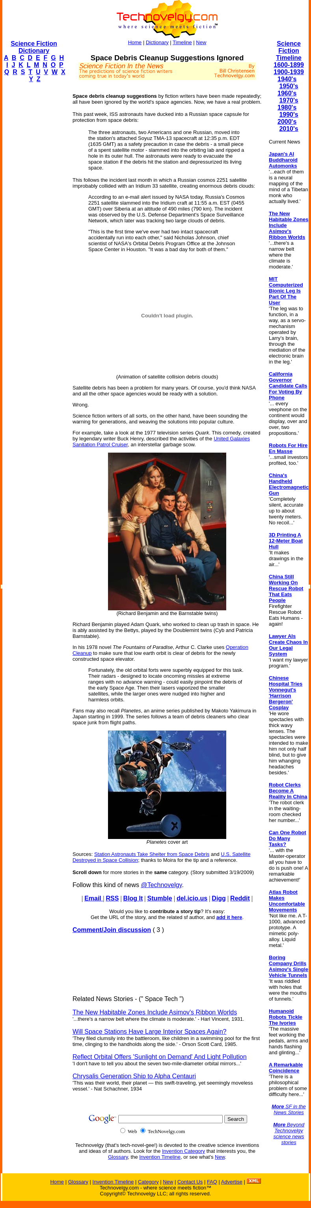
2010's (288, 128)
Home (135, 42)
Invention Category (183, 1151)
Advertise (231, 1182)
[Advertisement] (33, 207)
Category (148, 1182)
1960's (286, 93)
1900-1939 (289, 72)
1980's (286, 107)
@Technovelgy (161, 885)
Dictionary (157, 42)
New (201, 42)
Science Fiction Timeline (289, 50)
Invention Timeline (160, 1157)
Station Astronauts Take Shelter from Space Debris (151, 854)
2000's (286, 121)
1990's (288, 114)
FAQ (212, 1182)
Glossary (118, 1157)
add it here (229, 917)
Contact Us (190, 1182)
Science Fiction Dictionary (34, 47)
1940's (286, 79)
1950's (288, 86)
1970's (288, 100)
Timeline (182, 42)
